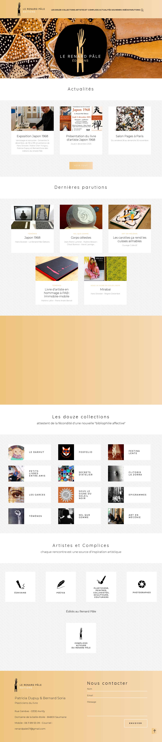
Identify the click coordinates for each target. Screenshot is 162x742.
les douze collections (63, 10)
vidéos (125, 10)
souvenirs (116, 10)
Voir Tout (81, 165)
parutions (134, 10)
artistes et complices (87, 10)
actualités (105, 10)
